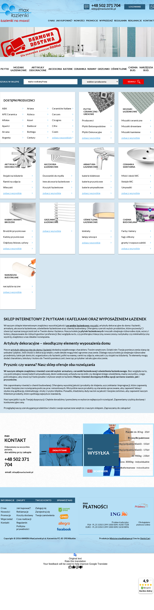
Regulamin (21, 522)
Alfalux (5, 120)
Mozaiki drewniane (131, 126)
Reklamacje (22, 511)
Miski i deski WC (130, 175)
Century (31, 137)
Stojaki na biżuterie (13, 175)
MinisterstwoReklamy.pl (121, 538)
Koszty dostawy (24, 515)
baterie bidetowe (91, 175)
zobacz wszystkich (62, 137)
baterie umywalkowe (92, 187)
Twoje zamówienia (44, 515)
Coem (55, 131)
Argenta (6, 137)
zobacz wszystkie (91, 137)
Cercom (56, 114)
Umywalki (126, 187)
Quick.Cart (145, 538)
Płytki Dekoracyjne (92, 132)
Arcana (5, 131)
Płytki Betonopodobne (94, 126)
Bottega (31, 131)
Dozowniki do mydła (53, 175)
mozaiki (94, 325)
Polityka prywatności (22, 527)
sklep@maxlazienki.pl (103, 8)
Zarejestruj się (42, 511)
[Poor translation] (79, 567)
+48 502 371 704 (106, 5)
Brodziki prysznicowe (14, 231)
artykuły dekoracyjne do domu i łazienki (31, 349)
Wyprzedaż (7, 518)
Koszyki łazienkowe (53, 187)
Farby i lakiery (128, 231)
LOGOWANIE (135, 7)
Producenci (88, 120)
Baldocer (31, 125)
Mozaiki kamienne (130, 132)
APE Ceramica (9, 114)
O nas (4, 508)
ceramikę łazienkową (77, 325)
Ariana (30, 108)
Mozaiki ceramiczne (131, 120)
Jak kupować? (23, 508)
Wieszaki (8, 187)
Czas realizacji (23, 518)
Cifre (54, 125)
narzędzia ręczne (11, 286)
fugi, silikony (127, 236)
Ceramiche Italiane (61, 108)
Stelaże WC (127, 181)
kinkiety (86, 231)
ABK (4, 108)
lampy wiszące (89, 236)
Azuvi (30, 120)
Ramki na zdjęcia (11, 181)
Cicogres (56, 120)
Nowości (5, 511)
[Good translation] (71, 567)
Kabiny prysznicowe (13, 236)
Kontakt (5, 522)
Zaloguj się (40, 508)
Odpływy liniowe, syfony (15, 242)
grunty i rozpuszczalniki (133, 242)
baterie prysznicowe (92, 181)
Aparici (6, 125)
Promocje (6, 515)
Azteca (30, 114)
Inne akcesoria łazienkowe (56, 181)
